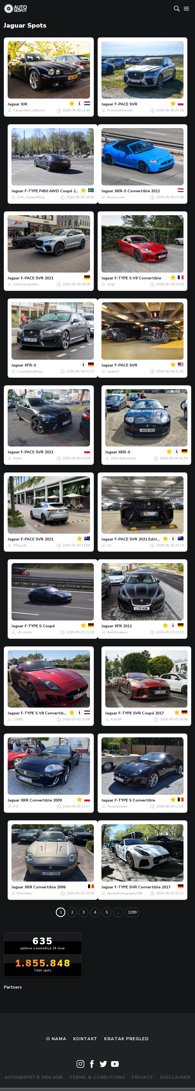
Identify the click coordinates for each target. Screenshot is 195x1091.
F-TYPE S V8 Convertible (138, 278)
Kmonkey (24, 893)
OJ (109, 545)
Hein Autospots (123, 458)
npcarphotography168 (124, 893)
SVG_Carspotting (30, 197)
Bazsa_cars (116, 197)
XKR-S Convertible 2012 (137, 191)
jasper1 (113, 371)
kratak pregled (126, 1039)
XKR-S (124, 452)
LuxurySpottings (30, 371)
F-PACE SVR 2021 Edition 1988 (143, 539)
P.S (15, 806)
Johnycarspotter (26, 284)
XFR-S (30, 365)
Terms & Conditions (97, 1077)
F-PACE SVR (126, 104)
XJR (24, 104)
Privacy (142, 1077)
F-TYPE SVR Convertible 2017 (142, 887)
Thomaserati (117, 806)
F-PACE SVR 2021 (37, 278)
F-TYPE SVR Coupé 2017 (141, 713)
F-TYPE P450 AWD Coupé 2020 (53, 191)
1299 (132, 912)
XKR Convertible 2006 (45, 887)
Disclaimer (175, 1077)
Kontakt (85, 1039)
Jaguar (14, 104)
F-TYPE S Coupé (40, 626)
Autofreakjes (117, 632)
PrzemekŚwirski (119, 110)
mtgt (111, 284)
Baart (17, 458)
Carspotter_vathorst (29, 110)
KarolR (116, 719)
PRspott (19, 545)
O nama (56, 1039)
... (118, 912)
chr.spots (24, 632)
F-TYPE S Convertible (135, 800)
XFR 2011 (123, 626)
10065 (18, 719)
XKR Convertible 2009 (41, 800)
